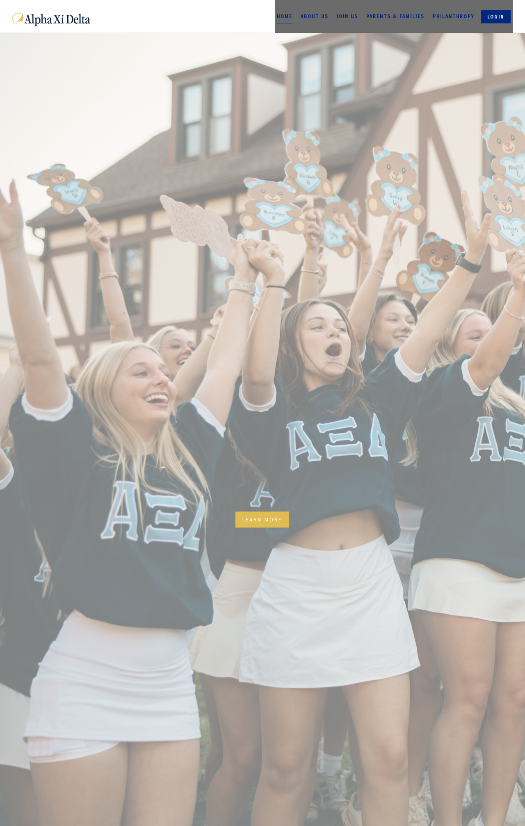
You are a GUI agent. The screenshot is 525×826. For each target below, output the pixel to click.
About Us (315, 16)
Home (284, 16)
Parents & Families (395, 16)
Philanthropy (454, 16)
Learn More (262, 519)
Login (495, 17)
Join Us (347, 16)
